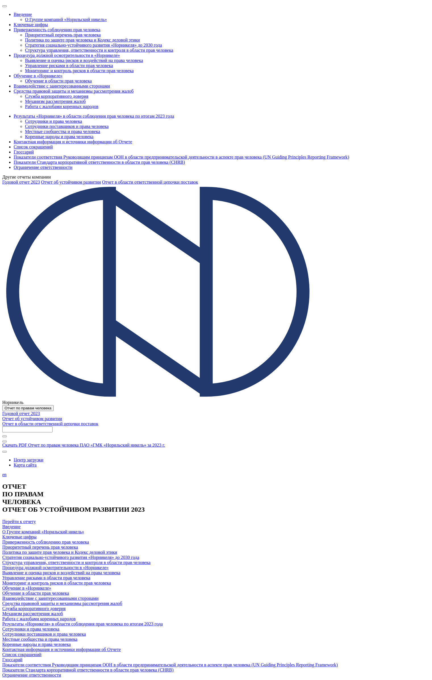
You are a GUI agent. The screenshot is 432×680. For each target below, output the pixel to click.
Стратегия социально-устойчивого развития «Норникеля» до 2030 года (70, 557)
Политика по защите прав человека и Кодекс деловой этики (59, 552)
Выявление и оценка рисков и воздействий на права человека (61, 572)
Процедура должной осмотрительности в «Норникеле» (55, 567)
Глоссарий (12, 659)
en (4, 474)
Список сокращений (21, 654)
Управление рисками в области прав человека (46, 577)
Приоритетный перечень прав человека (40, 547)
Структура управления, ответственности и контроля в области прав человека (76, 562)
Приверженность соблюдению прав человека (45, 542)
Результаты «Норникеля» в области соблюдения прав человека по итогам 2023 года (82, 623)
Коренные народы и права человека (36, 644)
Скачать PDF (83, 445)
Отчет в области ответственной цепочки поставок (150, 182)
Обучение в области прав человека (35, 593)
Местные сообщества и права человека (40, 639)
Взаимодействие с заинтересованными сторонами (50, 598)
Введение (11, 526)
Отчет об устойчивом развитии (71, 182)
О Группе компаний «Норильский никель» (43, 531)
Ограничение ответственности (31, 675)
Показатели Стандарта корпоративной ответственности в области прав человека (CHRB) (88, 669)
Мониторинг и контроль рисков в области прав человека (56, 583)
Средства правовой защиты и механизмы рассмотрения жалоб (62, 603)
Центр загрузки (28, 459)
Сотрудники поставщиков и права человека (44, 634)
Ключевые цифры (19, 536)
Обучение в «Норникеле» (26, 588)
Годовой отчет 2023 (21, 182)
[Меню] (4, 6)
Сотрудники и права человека (30, 629)
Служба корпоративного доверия (34, 608)
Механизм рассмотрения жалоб (32, 613)
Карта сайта (25, 465)
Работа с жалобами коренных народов (39, 618)
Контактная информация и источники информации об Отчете (61, 649)
